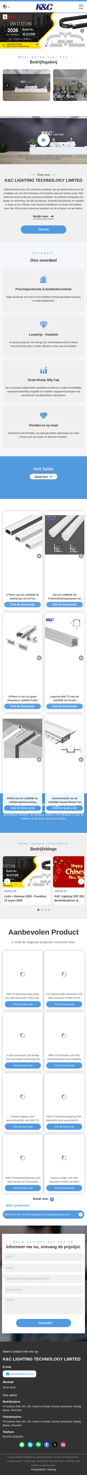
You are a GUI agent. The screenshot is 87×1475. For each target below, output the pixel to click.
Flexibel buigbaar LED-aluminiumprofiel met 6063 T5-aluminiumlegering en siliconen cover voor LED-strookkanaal (22, 1118)
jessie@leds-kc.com (19, 1374)
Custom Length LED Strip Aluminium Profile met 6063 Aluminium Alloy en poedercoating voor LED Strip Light (64, 1180)
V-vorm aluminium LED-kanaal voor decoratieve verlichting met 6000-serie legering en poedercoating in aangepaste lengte (23, 1057)
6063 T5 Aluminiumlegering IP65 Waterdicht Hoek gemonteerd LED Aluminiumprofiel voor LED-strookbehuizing (64, 1118)
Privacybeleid (38, 1469)
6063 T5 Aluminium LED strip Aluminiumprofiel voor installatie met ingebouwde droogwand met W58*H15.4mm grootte (64, 1057)
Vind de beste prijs (23, 1004)
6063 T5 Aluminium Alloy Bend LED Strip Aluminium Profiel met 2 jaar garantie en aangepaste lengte (22, 996)
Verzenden (45, 1322)
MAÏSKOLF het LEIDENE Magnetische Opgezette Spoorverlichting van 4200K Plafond (38, 1214)
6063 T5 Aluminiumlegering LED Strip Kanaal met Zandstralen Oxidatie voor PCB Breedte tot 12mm (23, 1180)
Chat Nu (43, 229)
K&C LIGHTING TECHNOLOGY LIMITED (44, 180)
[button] (37, 44)
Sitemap (51, 1469)
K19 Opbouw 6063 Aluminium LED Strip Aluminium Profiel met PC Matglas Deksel (64, 996)
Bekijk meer (43, 216)
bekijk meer (43, 488)
